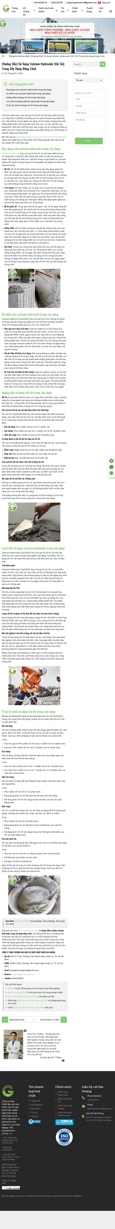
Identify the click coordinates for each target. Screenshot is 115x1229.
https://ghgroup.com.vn (23, 974)
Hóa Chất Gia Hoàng (28, 930)
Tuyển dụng (89, 10)
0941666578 (40, 2)
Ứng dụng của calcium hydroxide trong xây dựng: (29, 89)
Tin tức (63, 10)
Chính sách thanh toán (59, 1093)
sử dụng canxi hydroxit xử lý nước (28, 1007)
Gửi (88, 141)
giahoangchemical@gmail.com (82, 2)
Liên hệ (101, 10)
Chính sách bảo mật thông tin (61, 1115)
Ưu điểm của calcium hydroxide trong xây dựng (28, 93)
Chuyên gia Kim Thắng (50, 1057)
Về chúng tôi (26, 11)
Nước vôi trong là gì (17, 992)
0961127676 (57, 2)
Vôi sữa (11, 988)
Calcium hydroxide (10, 153)
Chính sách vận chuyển (61, 1107)
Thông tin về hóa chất (18, 56)
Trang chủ (15, 10)
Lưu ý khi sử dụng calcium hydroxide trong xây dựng (30, 101)
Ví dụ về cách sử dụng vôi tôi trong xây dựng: (27, 105)
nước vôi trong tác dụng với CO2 (32, 1000)
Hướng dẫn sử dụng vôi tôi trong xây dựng (25, 97)
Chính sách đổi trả (61, 1100)
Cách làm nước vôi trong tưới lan (23, 996)
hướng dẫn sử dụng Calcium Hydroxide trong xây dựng (41, 137)
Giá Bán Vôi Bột (22, 921)
